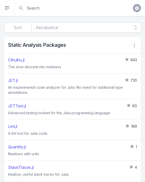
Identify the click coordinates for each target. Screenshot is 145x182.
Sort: (18, 27)
